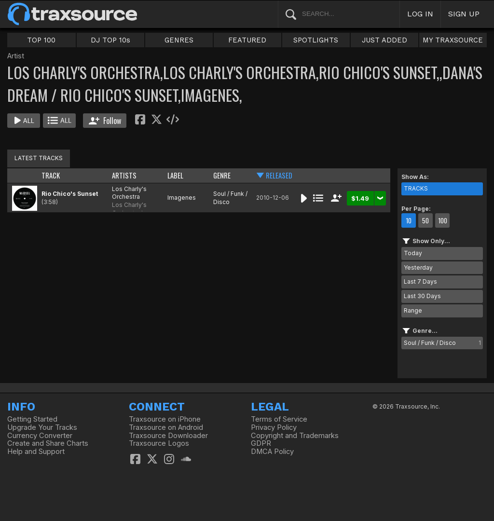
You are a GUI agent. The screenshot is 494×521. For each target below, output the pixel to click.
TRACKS (416, 188)
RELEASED (279, 175)
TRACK (50, 175)
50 (425, 220)
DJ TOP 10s (110, 40)
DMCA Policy (272, 451)
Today (413, 253)
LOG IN (420, 13)
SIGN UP (464, 13)
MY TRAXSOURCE (453, 40)
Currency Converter (39, 435)
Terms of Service (279, 419)
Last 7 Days (420, 281)
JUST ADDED (384, 40)
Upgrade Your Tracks (42, 427)
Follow (105, 120)
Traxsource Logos (159, 443)
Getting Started (32, 419)
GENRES (179, 40)
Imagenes (181, 197)
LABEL (175, 175)
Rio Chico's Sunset (69, 193)
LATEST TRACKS (38, 158)
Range (413, 310)
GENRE (222, 175)
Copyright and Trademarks (295, 435)
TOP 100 (41, 40)
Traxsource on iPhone (165, 419)
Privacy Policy (274, 427)
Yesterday (418, 267)
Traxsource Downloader (168, 435)
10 (409, 220)
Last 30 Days (422, 296)
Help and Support (36, 451)
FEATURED (247, 40)
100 (442, 220)
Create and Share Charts (47, 443)
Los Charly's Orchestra (129, 193)
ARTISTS (124, 175)
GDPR (261, 443)
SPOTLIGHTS (315, 40)
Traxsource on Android (166, 427)
